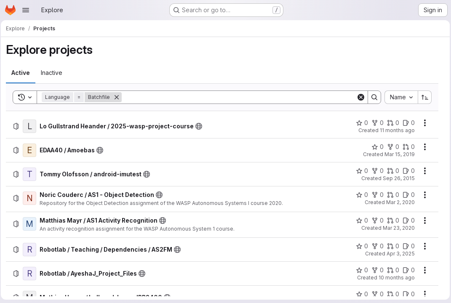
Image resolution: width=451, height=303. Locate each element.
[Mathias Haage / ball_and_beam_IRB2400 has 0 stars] (360, 294)
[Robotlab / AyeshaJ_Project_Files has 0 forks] (375, 270)
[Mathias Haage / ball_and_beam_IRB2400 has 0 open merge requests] (391, 294)
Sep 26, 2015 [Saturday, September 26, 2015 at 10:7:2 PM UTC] (397, 178)
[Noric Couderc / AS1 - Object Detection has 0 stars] (360, 194)
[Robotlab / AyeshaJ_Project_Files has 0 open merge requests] (391, 270)
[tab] (23, 72)
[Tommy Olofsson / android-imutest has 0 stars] (360, 170)
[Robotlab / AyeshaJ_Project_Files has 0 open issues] (406, 270)
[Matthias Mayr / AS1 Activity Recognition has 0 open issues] (406, 220)
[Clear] (359, 97)
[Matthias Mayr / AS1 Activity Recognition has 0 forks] (375, 220)
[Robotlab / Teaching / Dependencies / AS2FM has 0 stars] (360, 246)
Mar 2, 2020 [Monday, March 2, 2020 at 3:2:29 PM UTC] (398, 202)
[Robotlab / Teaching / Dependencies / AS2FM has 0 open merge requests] (391, 246)
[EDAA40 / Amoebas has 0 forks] (391, 147)
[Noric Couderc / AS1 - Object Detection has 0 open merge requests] (391, 194)
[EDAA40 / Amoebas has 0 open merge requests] (406, 147)
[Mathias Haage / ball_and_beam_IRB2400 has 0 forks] (375, 294)
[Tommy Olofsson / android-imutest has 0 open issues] (406, 170)
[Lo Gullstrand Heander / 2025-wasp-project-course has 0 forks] (375, 123)
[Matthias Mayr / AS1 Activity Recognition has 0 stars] (360, 220)
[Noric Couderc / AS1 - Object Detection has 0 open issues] (406, 194)
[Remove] (119, 97)
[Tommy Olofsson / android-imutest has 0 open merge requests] (391, 170)
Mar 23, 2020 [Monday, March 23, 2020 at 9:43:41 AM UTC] (397, 228)
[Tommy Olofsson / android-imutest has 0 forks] (375, 170)
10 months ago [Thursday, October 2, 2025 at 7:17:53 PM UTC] (394, 277)
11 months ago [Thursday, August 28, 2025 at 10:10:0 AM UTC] (395, 130)
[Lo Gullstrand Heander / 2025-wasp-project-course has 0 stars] (360, 123)
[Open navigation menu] (25, 10)
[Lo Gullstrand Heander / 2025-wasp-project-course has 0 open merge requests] (391, 123)
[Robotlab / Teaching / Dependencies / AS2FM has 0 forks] (375, 246)
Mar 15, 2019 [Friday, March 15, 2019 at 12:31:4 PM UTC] (397, 154)
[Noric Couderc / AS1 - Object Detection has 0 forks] (375, 194)
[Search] (239, 97)
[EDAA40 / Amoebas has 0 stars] (375, 147)
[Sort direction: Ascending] (423, 97)
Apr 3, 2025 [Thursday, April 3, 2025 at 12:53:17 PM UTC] (398, 253)
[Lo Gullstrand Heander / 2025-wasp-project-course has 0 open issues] (406, 123)
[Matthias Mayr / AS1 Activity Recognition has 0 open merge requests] (391, 220)
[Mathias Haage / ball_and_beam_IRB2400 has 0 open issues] (406, 294)
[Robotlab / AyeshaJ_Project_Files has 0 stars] (360, 270)
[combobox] (399, 97)
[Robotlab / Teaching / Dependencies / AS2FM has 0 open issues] (406, 246)
